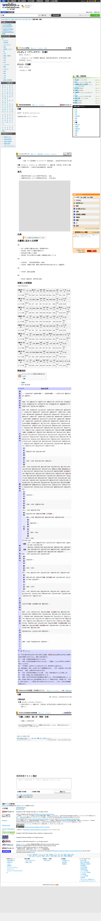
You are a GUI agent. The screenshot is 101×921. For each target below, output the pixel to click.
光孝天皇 (48, 58)
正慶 (36, 504)
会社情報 (64, 862)
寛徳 (53, 425)
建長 (29, 478)
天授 (57, 542)
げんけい (29, 60)
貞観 (51, 165)
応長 (43, 484)
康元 (39, 478)
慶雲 (66, 393)
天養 (52, 439)
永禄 (24, 596)
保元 (43, 441)
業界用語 (5, 42)
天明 (58, 621)
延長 (53, 414)
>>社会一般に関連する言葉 (64, 739)
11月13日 (24, 262)
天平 (56, 402)
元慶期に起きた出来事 (81, 84)
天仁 (29, 434)
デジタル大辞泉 (24, 48)
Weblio (18, 820)
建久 (42, 466)
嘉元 (62, 482)
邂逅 (77, 206)
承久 (25, 471)
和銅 (26, 396)
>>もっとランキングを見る (92, 228)
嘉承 (68, 432)
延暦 (40, 406)
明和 (38, 621)
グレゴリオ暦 (60, 672)
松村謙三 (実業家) (81, 214)
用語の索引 (40, 154)
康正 (27, 577)
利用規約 (9, 865)
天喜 (25, 428)
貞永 (37, 473)
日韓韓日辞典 (39, 1)
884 (64, 347)
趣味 (4, 66)
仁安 (55, 443)
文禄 (33, 604)
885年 (40, 178)
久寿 (33, 441)
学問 (4, 58)
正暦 (44, 421)
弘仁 (39, 410)
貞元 (41, 419)
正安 (42, 482)
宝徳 (52, 572)
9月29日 (23, 255)
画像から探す (28, 862)
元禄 (45, 616)
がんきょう (25, 58)
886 (68, 364)
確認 (77, 220)
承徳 (38, 432)
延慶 (33, 484)
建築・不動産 (7, 55)
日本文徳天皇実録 (34, 262)
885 (26, 364)
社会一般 (24, 19)
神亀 (48, 402)
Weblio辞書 (22, 817)
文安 (42, 572)
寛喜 (27, 473)
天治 (31, 437)
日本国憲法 (40, 677)
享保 (27, 618)
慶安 (62, 612)
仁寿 (25, 412)
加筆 (32, 237)
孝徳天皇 (30, 659)
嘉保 (66, 430)
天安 (42, 412)
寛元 (58, 475)
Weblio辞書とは (11, 860)
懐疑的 (78, 217)
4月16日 (64, 58)
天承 (51, 437)
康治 (42, 439)
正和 (53, 484)
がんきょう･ (32, 702)
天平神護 (51, 404)
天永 (39, 434)
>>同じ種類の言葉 (51, 739)
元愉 (76, 118)
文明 (33, 579)
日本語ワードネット (21, 844)
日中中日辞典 (31, 1)
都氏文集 (77, 98)
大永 (33, 593)
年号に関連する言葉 (22, 738)
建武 (32, 510)
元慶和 (76, 126)
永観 (58, 419)
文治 (32, 466)
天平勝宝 (29, 404)
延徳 (42, 591)
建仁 (62, 466)
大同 (31, 410)
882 (26, 338)
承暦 (27, 430)
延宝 (63, 614)
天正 (23, 604)
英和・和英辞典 (22, 1)
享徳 (62, 572)
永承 (63, 425)
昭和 (43, 631)
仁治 (48, 475)
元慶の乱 (32, 248)
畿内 (35, 250)
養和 (27, 451)
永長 (28, 432)
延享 (56, 618)
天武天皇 (30, 661)
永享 (27, 559)
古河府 (24, 587)
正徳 (65, 616)
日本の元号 (44, 388)
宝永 (55, 616)
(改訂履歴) (36, 815)
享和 (29, 623)
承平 (62, 414)
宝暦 (28, 621)
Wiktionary (68, 690)
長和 (32, 423)
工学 (4, 53)
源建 (76, 100)
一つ (30, 704)
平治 (53, 441)
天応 (32, 406)
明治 (23, 631)
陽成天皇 (42, 58)
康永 (46, 517)
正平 (47, 513)
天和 (25, 616)
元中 (35, 545)
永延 (27, 421)
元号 (43, 165)
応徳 (46, 430)
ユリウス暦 (36, 176)
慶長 (43, 604)
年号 (30, 19)
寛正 (47, 577)
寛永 (42, 612)
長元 (23, 425)
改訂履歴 (67, 820)
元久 (23, 469)
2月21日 (22, 60)
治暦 (45, 428)
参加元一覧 (97, 12)
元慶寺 (23, 382)
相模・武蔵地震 (42, 255)
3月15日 (23, 250)
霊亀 (31, 402)
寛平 (28, 414)
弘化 (69, 623)
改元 (50, 176)
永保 (37, 430)
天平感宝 (66, 402)
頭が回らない (79, 203)
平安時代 (20, 116)
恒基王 (77, 90)
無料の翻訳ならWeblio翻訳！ (28, 6)
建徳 (37, 542)
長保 (61, 421)
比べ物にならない (81, 208)
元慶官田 (61, 264)
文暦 (56, 473)
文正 (57, 577)
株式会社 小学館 (20, 809)
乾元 (52, 482)
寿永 (37, 451)
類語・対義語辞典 (11, 1)
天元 (49, 419)
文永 (41, 480)
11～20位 (83, 197)
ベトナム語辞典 (84, 875)
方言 (4, 77)
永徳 (62, 549)
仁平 (23, 441)
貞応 (35, 471)
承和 (56, 410)
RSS (57, 884)
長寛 (35, 443)
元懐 (76, 135)
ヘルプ (98, 1)
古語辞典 (47, 1)
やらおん (78, 200)
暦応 (36, 517)
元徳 (65, 487)
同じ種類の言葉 (13, 19)
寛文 (53, 614)
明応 (52, 591)
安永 (48, 621)
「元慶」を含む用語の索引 (25, 795)
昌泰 (36, 414)
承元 (43, 469)
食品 (4, 73)
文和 (35, 547)
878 (68, 294)
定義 (77, 211)
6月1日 (44, 176)
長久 (43, 425)
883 (68, 338)
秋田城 (42, 248)
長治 (58, 432)
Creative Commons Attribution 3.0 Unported (36, 829)
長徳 (52, 421)
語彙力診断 (7, 143)
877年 (60, 58)
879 (26, 311)
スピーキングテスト (9, 146)
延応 (38, 475)
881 (64, 320)
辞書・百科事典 (7, 80)
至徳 (29, 551)
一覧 (20, 651)
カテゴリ (27, 651)
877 (26, 294)
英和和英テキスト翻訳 (26, 775)
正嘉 (49, 478)
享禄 (43, 593)
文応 (69, 478)
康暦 (52, 549)
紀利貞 (77, 88)
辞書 (3, 1)
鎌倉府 (24, 568)
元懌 (76, 133)
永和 (42, 549)
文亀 (62, 591)
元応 (25, 487)
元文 (37, 618)
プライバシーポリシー (12, 867)
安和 (65, 416)
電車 (4, 47)
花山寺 (77, 80)
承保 (65, 428)
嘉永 (31, 625)
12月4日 (23, 264)
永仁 (32, 482)
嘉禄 (55, 471)
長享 (32, 591)
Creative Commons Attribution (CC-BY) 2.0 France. (37, 827)
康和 (48, 432)
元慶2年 (77, 92)
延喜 (45, 414)
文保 (63, 484)
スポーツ (5, 69)
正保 (52, 612)
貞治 (65, 547)
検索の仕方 (10, 862)
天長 (48, 410)
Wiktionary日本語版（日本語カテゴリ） (32, 690)
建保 (63, 469)
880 (68, 311)
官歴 (76, 96)
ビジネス (5, 40)
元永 (59, 434)
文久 (61, 625)
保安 (69, 434)
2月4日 (23, 279)
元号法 (35, 679)
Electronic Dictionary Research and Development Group (68, 851)
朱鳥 (46, 393)
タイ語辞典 (83, 874)
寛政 (68, 621)
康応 (49, 551)
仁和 (57, 165)
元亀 (34, 596)
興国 (37, 513)
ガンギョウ (26, 113)
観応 (31, 523)
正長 (42, 554)
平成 (32, 641)
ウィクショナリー (27, 374)
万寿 (62, 423)
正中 (45, 487)
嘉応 (65, 443)
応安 (32, 549)
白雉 (35, 393)
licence (33, 852)
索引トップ (33, 48)
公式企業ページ (66, 860)
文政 (49, 623)
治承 (46, 446)
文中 (47, 542)
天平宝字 (40, 404)
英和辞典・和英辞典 (85, 863)
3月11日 (44, 178)
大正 (33, 631)
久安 (62, 439)
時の (54, 58)
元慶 (24, 378)
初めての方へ (89, 12)
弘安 (61, 480)
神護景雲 (62, 404)
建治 (51, 480)
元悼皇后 (77, 116)
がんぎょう (23, 70)
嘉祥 (65, 410)
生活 (4, 62)
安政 (41, 625)
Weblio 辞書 (91, 1)
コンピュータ (7, 44)
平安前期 (35, 58)
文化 (39, 623)
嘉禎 (66, 473)
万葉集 (51, 661)
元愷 (76, 120)
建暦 (53, 469)
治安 (52, 423)
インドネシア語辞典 (85, 872)
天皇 (38, 167)
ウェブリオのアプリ (30, 860)
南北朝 (19, 548)
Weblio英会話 (8, 139)
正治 (52, 466)
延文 (45, 547)
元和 (32, 612)
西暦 (45, 654)
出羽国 (26, 248)
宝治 (68, 475)
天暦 (31, 416)
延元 (27, 513)
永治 (32, 439)
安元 (37, 446)
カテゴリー (53, 154)
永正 (23, 593)
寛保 (46, 618)
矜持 (77, 225)
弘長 (31, 480)
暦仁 (28, 475)
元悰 (76, 114)
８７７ (30, 116)
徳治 (23, 484)
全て (3, 38)
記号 (3, 131)
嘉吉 (32, 572)
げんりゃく (48, 738)
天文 (53, 593)
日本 (39, 165)
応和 (47, 416)
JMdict (27, 851)
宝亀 (23, 406)
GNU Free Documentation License (45, 814)
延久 (55, 428)
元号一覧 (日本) (25, 384)
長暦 (33, 425)
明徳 (59, 551)
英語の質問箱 (7, 141)
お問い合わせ (47, 860)
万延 (51, 625)
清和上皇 (29, 271)
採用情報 (64, 863)
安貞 (65, 471)
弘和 (67, 542)
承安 (27, 446)
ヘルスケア (6, 64)
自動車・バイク (7, 49)
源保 (76, 102)
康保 (56, 416)
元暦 (46, 461)
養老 (39, 402)
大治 (41, 437)
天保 (59, 623)
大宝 (57, 393)
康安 (55, 547)
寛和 (67, 419)
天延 (33, 419)
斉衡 (34, 412)
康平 (35, 428)
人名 (4, 75)
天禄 (24, 419)
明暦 (33, 614)
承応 (23, 614)
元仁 (45, 471)
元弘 (27, 495)
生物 (4, 71)
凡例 (45, 48)
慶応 (32, 627)
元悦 (76, 109)
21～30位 (90, 197)
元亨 (35, 487)
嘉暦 (55, 487)
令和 (42, 641)
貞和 (56, 517)
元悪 (76, 112)
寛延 (66, 618)
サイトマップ (10, 869)
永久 (49, 434)
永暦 (63, 441)
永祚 (35, 421)
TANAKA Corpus (6, 825)
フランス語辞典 (84, 870)
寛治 (56, 430)
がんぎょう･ (25, 702)
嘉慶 (39, 551)
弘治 (63, 593)
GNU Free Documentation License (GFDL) (68, 819)
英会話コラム (7, 137)
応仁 (67, 577)
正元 (59, 478)
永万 (45, 443)
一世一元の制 (34, 675)
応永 (32, 554)
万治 (43, 614)
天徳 (39, 416)
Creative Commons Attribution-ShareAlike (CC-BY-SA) (41, 819)
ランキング (40, 48)
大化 (26, 393)
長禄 (37, 577)
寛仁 (42, 423)
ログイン (83, 1)
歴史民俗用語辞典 (25, 105)
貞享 (35, 616)
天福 (46, 473)
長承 (61, 437)
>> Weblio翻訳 (95, 232)
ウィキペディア (24, 154)
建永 (33, 469)
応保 (25, 443)
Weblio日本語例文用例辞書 (28, 713)
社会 (20, 19)
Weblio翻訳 (83, 865)
